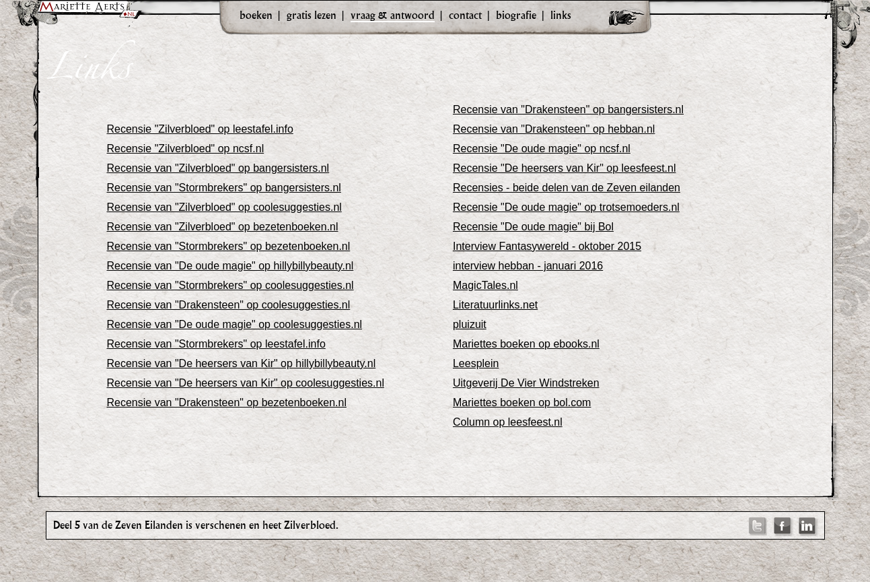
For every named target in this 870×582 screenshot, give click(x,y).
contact (465, 15)
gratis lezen (311, 15)
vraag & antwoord (393, 15)
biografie (516, 15)
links (560, 15)
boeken (256, 15)
